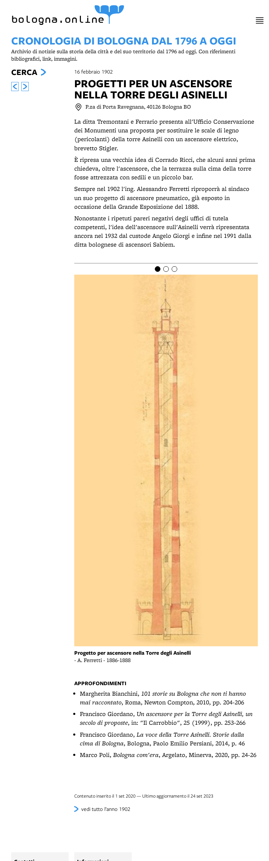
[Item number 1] (157, 269)
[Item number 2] (166, 269)
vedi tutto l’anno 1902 (105, 808)
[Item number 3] (174, 269)
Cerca (24, 72)
